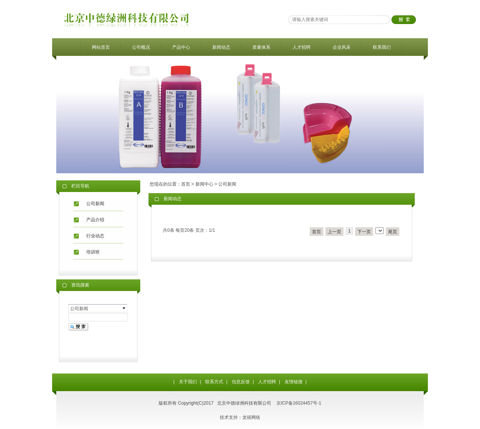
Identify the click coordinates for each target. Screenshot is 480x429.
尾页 (392, 231)
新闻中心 (204, 184)
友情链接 (294, 381)
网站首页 (101, 47)
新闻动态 (221, 47)
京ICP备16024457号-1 (298, 403)
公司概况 (141, 47)
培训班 (93, 252)
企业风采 (342, 47)
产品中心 (181, 47)
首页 (185, 184)
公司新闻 (95, 203)
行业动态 (95, 235)
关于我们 (188, 381)
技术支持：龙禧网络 (240, 417)
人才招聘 (301, 47)
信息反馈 (241, 381)
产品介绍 (95, 219)
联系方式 (214, 381)
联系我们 (382, 47)
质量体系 (261, 47)
